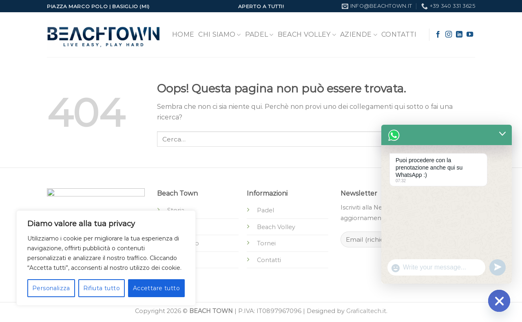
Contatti (399, 34)
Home (183, 34)
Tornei (266, 243)
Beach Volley (307, 35)
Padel (259, 35)
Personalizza (51, 288)
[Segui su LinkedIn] (459, 34)
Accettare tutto (156, 288)
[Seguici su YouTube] (470, 34)
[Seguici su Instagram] (448, 34)
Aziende (358, 35)
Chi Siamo (219, 35)
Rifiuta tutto (101, 288)
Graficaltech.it (366, 311)
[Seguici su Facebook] (438, 34)
